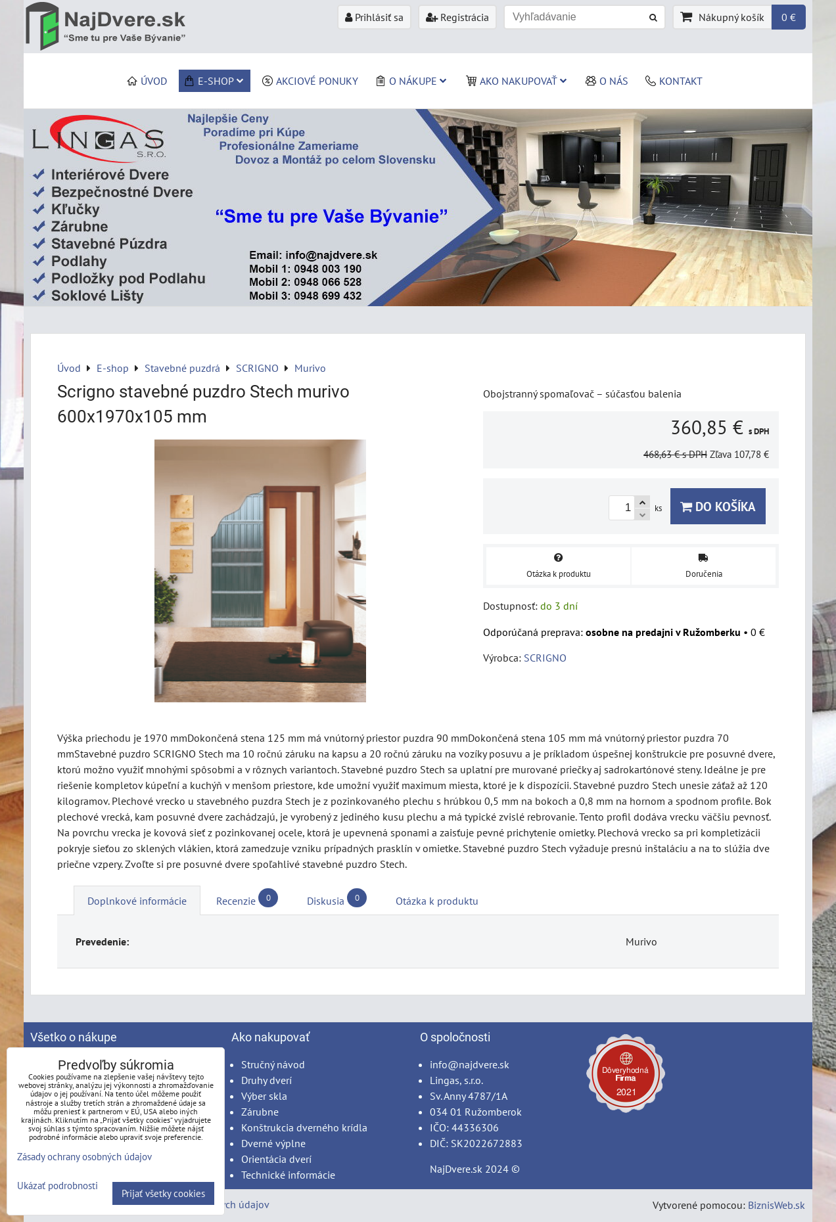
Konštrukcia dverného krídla (304, 1127)
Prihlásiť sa (374, 17)
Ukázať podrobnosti (57, 1186)
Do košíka (718, 506)
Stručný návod (273, 1064)
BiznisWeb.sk (776, 1204)
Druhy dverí (266, 1080)
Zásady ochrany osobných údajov (84, 1156)
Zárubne (260, 1111)
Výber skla (264, 1095)
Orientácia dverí (276, 1158)
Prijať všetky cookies (163, 1193)
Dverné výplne (273, 1143)
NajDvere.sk (456, 1168)
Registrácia (457, 17)
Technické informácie (288, 1174)
